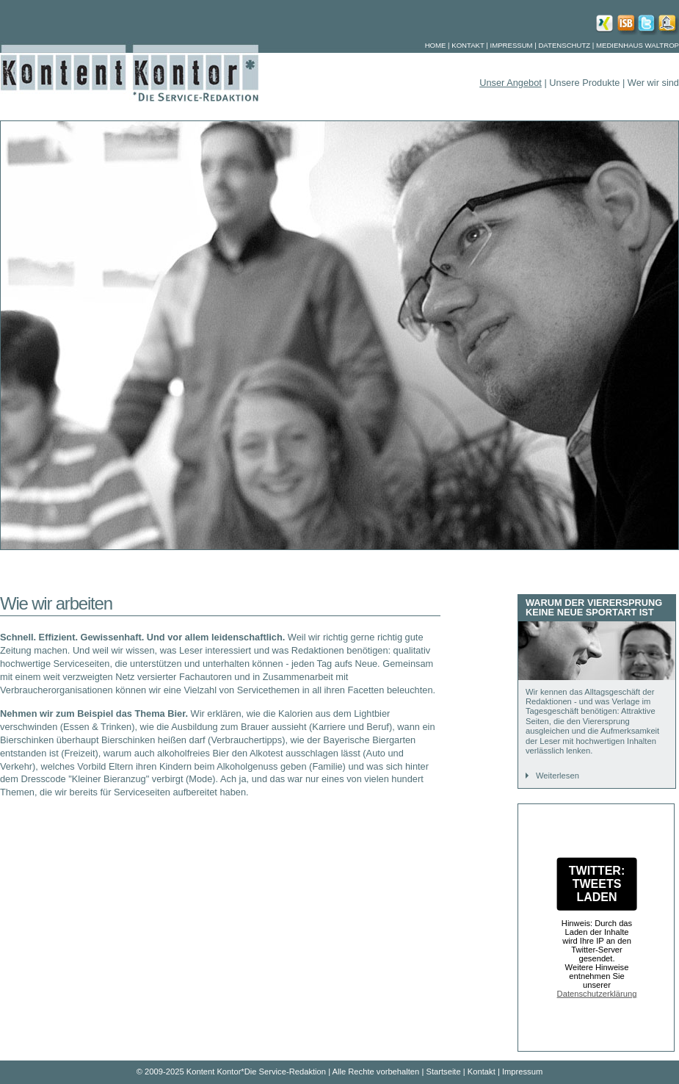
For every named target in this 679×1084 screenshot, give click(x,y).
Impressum (511, 45)
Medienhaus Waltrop (637, 45)
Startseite (443, 1071)
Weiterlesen (557, 775)
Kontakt (467, 45)
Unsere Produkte (585, 82)
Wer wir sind (653, 82)
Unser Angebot (510, 82)
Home (435, 45)
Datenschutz (564, 45)
